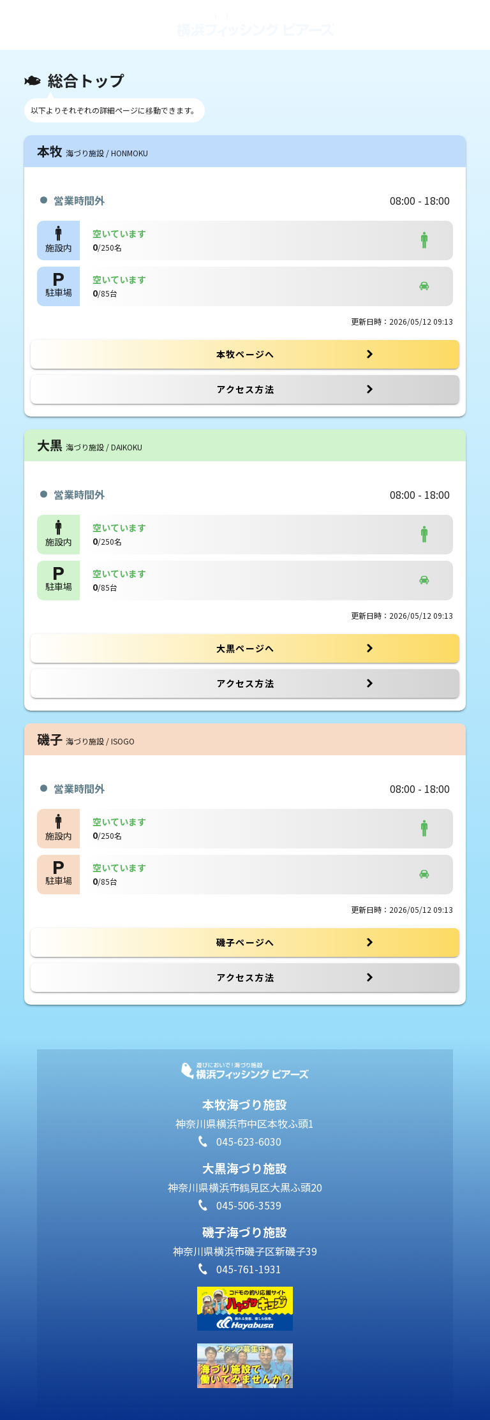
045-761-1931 (248, 1268)
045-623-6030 (248, 1141)
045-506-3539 (248, 1205)
